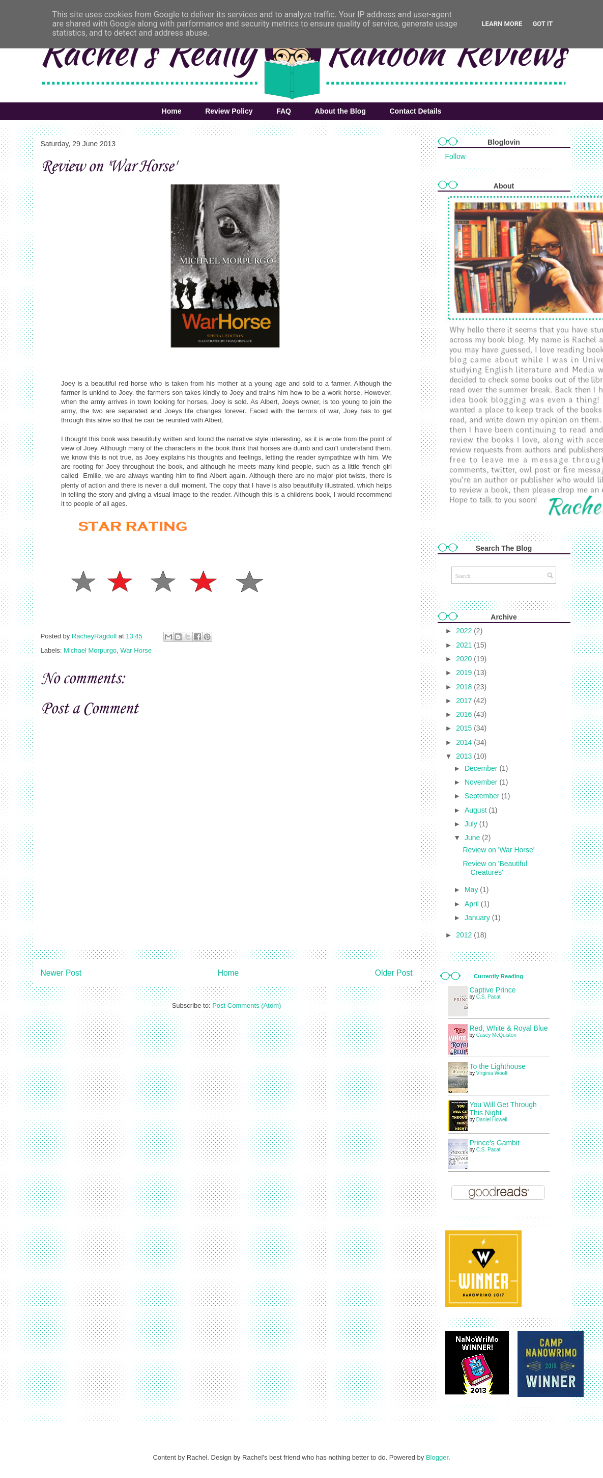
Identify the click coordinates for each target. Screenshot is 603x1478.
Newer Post (61, 973)
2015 (465, 728)
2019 (465, 672)
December (482, 768)
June (473, 838)
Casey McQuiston (496, 1035)
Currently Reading (498, 976)
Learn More (502, 24)
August (477, 810)
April (473, 904)
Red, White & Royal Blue (509, 1028)
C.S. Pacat (488, 997)
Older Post (394, 973)
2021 (465, 645)
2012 (465, 935)
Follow (455, 156)
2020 (465, 659)
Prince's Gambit (495, 1143)
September (483, 796)
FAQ (283, 111)
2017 (465, 700)
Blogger (437, 1457)
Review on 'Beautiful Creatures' (495, 867)
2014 (465, 742)
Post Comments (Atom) (246, 1005)
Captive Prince (493, 990)
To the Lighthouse (498, 1066)
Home (172, 111)
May (472, 889)
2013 (465, 756)
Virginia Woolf (491, 1073)
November (482, 782)
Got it (542, 24)
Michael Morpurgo (90, 650)
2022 (465, 631)
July (472, 824)
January (478, 917)
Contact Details (415, 111)
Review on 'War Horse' (498, 850)
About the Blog (340, 111)
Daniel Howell (491, 1119)
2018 (465, 687)
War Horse (136, 650)
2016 (465, 714)
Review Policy (228, 111)
